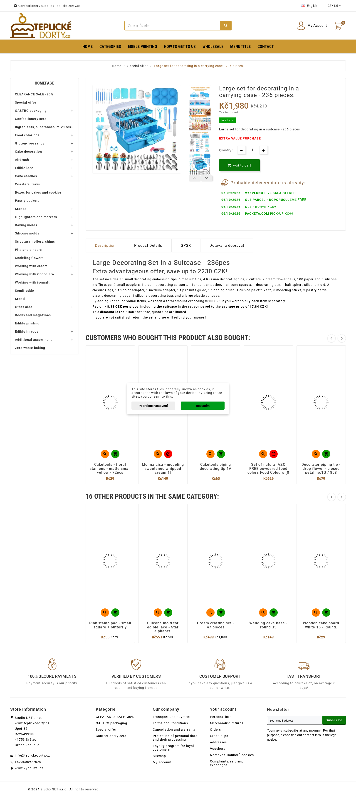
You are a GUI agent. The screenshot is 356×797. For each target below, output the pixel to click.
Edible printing (27, 323)
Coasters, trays (27, 184)
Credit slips (219, 736)
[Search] (172, 25)
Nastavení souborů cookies (232, 755)
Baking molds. (26, 225)
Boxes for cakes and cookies (38, 192)
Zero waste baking (30, 348)
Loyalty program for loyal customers (173, 747)
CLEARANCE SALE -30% (34, 94)
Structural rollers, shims (35, 241)
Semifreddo (24, 290)
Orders (215, 729)
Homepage (44, 83)
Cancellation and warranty (174, 729)
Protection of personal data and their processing (175, 737)
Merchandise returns (226, 723)
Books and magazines (33, 315)
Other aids (23, 307)
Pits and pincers (28, 250)
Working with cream (31, 266)
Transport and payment (172, 717)
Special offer (25, 102)
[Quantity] (252, 150)
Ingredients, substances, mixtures (43, 127)
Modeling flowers (29, 258)
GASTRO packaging (31, 110)
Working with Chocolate (34, 274)
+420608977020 (28, 762)
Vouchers (217, 748)
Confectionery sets (30, 119)
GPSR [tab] (186, 245)
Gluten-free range (30, 143)
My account (162, 762)
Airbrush (22, 160)
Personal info (221, 717)
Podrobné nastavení (153, 406)
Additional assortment (33, 339)
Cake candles (26, 176)
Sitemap (159, 756)
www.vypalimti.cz (29, 768)
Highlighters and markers (36, 217)
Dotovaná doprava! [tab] (227, 245)
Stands (20, 209)
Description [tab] (105, 245)
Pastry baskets (27, 200)
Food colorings (27, 135)
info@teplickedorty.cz (32, 755)
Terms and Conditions (170, 723)
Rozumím (203, 406)
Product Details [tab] (148, 245)
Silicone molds (27, 233)
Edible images (26, 331)
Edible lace (24, 168)
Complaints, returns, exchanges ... (226, 763)
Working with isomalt (32, 282)
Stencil (21, 299)
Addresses (218, 742)
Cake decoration (28, 151)
